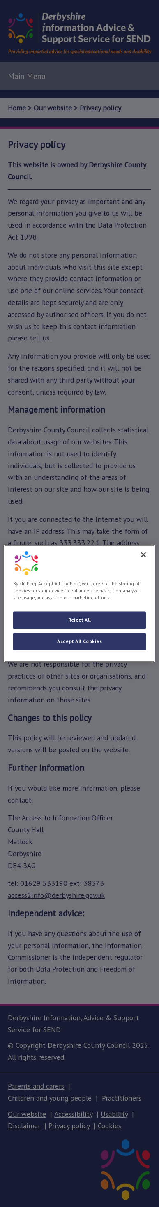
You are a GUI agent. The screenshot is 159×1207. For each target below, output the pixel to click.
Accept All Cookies (79, 642)
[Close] (143, 554)
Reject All (79, 620)
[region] (79, 603)
